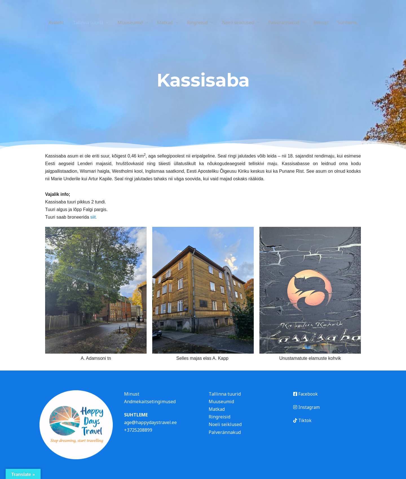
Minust (325, 22)
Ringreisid (197, 22)
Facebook (305, 394)
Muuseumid (128, 22)
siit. (93, 217)
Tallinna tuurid (85, 22)
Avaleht (52, 22)
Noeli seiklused (239, 22)
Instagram (306, 407)
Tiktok (302, 420)
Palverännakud (287, 22)
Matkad (164, 22)
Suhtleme (352, 22)
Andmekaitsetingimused (150, 401)
